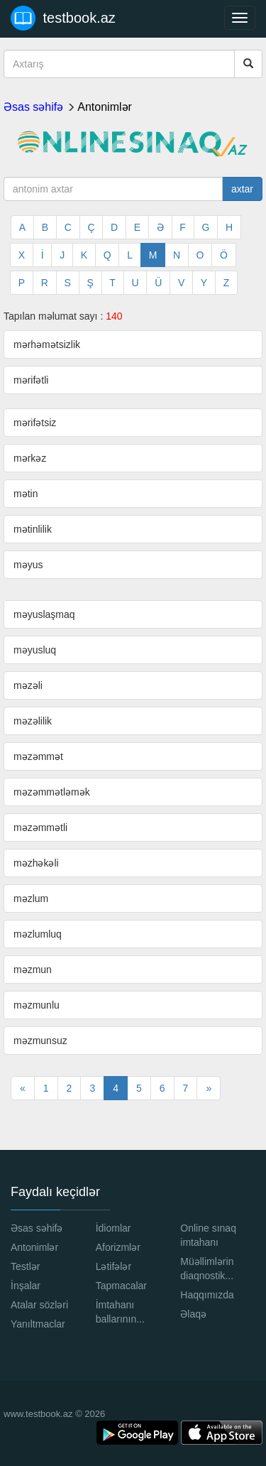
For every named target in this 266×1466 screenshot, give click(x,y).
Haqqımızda (206, 1295)
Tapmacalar (121, 1285)
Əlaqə (193, 1314)
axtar (242, 189)
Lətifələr (113, 1266)
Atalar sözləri (39, 1304)
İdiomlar (113, 1228)
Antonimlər (104, 107)
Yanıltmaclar (38, 1324)
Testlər (25, 1266)
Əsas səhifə (33, 107)
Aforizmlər (118, 1247)
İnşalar (25, 1285)
